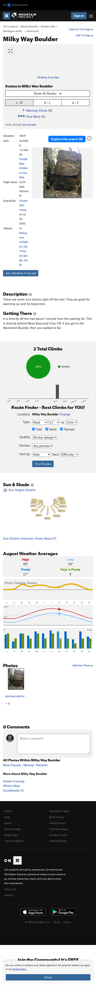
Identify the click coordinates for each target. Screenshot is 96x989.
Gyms (7, 823)
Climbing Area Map (48, 77)
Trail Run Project (58, 829)
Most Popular (12, 765)
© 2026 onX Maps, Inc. (37, 922)
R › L (47, 103)
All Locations (10, 26)
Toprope (67, 429)
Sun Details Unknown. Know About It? (29, 538)
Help (7, 817)
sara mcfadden (23, 242)
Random (42, 765)
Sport (50, 429)
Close (48, 977)
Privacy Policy (19, 969)
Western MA (48, 26)
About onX (10, 889)
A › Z (75, 103)
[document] (48, 971)
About (7, 811)
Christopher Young (23, 205)
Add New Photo (82, 665)
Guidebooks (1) (13, 790)
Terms (56, 922)
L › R (19, 103)
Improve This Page (81, 29)
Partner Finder (12, 829)
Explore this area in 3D (67, 139)
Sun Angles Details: (48, 504)
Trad (37, 429)
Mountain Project (59, 811)
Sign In (79, 15)
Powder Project (58, 835)
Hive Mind (33, 116)
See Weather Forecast (21, 273)
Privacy (67, 922)
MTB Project (56, 817)
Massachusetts (29, 26)
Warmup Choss (36, 110)
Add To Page (84, 35)
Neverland (33, 31)
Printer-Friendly (13, 781)
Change (64, 414)
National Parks (57, 840)
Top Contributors (14, 840)
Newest (28, 765)
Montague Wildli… (13, 31)
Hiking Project (57, 823)
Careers (9, 895)
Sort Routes (29, 124)
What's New (11, 786)
